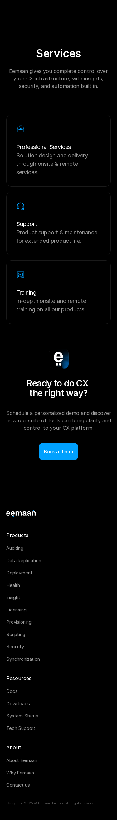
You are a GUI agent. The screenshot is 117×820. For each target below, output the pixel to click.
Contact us (18, 785)
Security (15, 647)
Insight (13, 597)
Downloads (18, 704)
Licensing (16, 610)
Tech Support (20, 728)
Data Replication (23, 560)
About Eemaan (21, 760)
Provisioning (19, 622)
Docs (11, 691)
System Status (22, 716)
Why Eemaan (20, 773)
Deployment (19, 573)
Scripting (15, 634)
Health (13, 585)
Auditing (14, 548)
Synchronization (23, 659)
